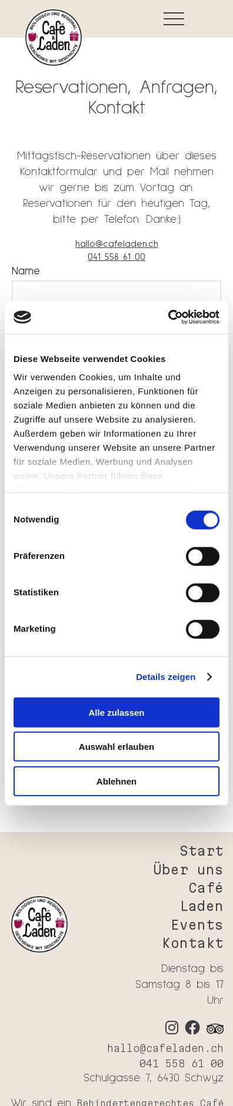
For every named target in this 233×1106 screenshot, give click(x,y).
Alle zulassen (116, 712)
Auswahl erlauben (116, 747)
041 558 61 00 (116, 257)
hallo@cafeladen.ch (116, 244)
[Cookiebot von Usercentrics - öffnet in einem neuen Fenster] (167, 317)
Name (26, 271)
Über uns (188, 869)
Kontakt (193, 943)
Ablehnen (116, 781)
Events (197, 924)
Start (201, 850)
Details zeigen (165, 677)
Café (206, 887)
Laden (201, 906)
